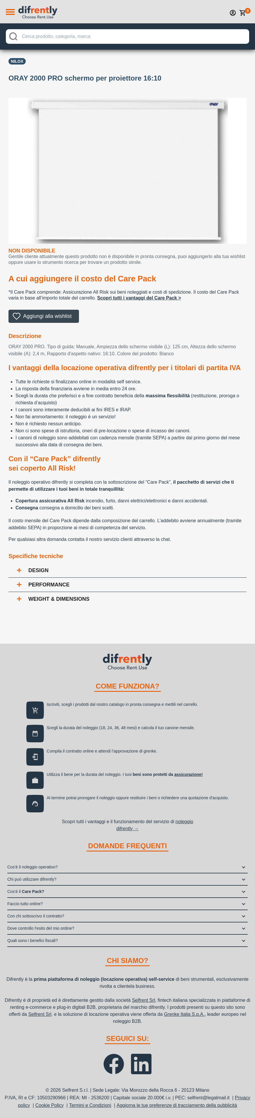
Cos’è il (25, 891)
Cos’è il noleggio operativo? (32, 867)
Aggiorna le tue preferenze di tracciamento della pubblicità (177, 1105)
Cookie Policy (49, 1105)
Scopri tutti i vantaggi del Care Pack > (139, 297)
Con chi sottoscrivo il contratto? (35, 916)
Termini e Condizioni (90, 1105)
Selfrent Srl (143, 1000)
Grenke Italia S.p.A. (184, 1014)
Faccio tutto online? (25, 903)
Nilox (17, 61)
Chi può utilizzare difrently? (31, 879)
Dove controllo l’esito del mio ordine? (40, 928)
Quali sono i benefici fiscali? (32, 940)
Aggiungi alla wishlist (47, 316)
